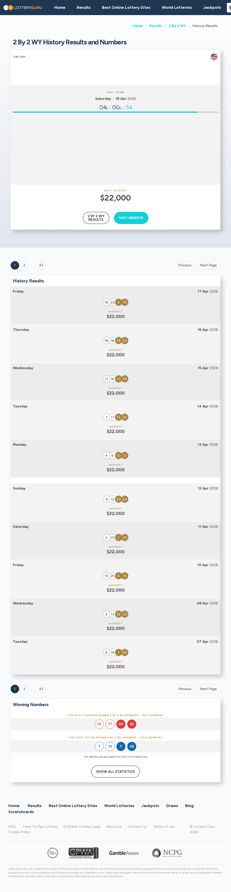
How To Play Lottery (40, 826)
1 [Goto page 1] (15, 265)
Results (156, 26)
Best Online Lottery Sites (126, 7)
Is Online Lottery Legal (81, 826)
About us (114, 826)
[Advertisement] (115, 148)
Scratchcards (21, 811)
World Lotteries (177, 7)
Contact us (137, 826)
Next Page (208, 265)
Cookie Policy (19, 832)
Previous (185, 265)
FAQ (12, 826)
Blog (189, 805)
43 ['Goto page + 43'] (41, 265)
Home (138, 26)
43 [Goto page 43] (41, 689)
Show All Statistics (115, 772)
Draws (172, 805)
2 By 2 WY (177, 26)
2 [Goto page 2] (24, 265)
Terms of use (164, 826)
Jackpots (212, 7)
